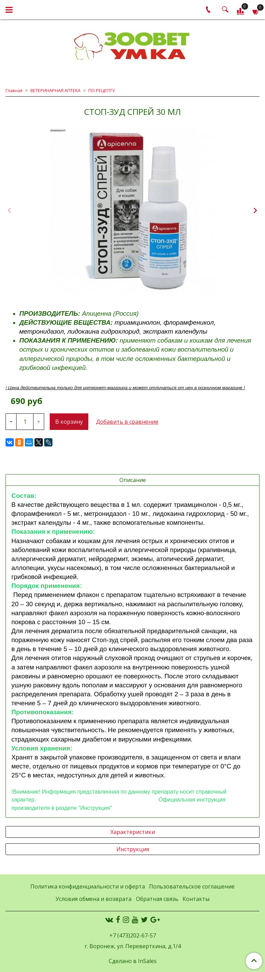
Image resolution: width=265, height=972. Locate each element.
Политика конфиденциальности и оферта (87, 886)
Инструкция (132, 849)
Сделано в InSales (133, 961)
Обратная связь (157, 899)
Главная (14, 90)
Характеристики (132, 832)
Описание (132, 480)
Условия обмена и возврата (93, 899)
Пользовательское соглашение (192, 886)
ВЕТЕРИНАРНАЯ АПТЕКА (55, 90)
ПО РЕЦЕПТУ (101, 90)
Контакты (196, 899)
